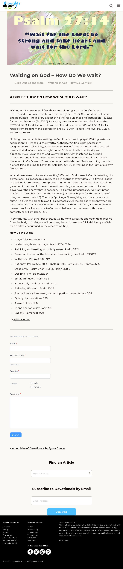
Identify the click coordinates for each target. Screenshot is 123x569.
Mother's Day (33, 530)
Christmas (32, 538)
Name (13, 343)
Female (35, 387)
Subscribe (61, 512)
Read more (63, 540)
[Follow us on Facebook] (30, 552)
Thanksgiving (33, 535)
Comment (15, 394)
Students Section (10, 538)
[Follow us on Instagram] (42, 552)
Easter (30, 527)
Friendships (7, 535)
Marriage (6, 527)
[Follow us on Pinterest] (48, 552)
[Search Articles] (60, 473)
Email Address (17, 355)
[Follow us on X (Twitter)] (36, 552)
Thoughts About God (17, 561)
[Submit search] (90, 473)
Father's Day (33, 532)
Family (5, 530)
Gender (13, 383)
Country (14, 371)
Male (34, 383)
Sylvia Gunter (21, 319)
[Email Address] (61, 500)
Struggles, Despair (10, 540)
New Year (31, 540)
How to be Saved (10, 543)
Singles (5, 532)
